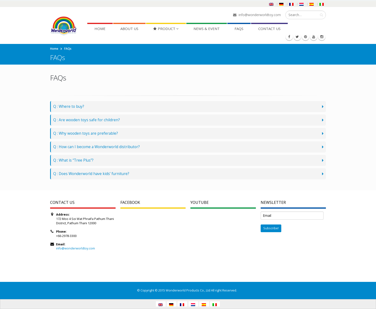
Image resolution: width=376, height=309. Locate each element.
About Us (129, 28)
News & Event (207, 28)
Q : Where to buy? (68, 106)
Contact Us (269, 28)
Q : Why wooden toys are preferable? (85, 133)
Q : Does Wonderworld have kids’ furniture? (91, 173)
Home (100, 28)
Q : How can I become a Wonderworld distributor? (96, 146)
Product (164, 28)
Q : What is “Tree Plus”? (73, 160)
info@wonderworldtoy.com (75, 248)
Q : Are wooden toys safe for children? (86, 119)
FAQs (239, 28)
